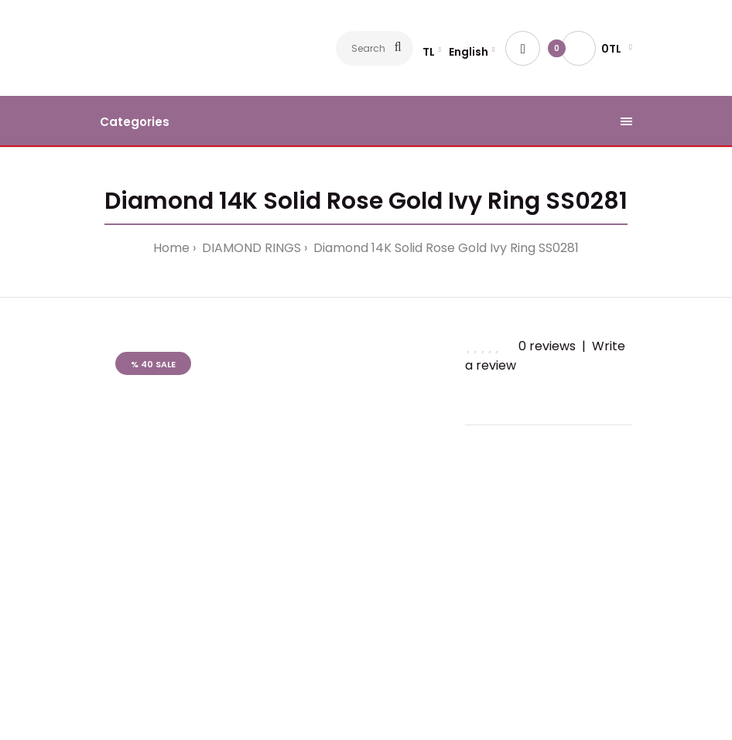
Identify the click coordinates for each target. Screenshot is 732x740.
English (468, 52)
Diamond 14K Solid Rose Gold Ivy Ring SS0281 (444, 248)
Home (171, 248)
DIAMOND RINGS (250, 248)
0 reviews (547, 346)
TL (428, 52)
